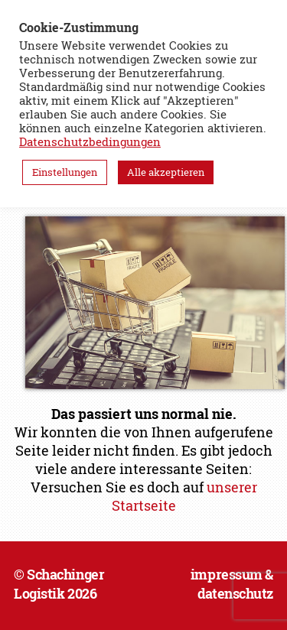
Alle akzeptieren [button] (165, 172)
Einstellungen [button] (64, 172)
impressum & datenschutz (232, 583)
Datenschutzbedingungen (90, 142)
